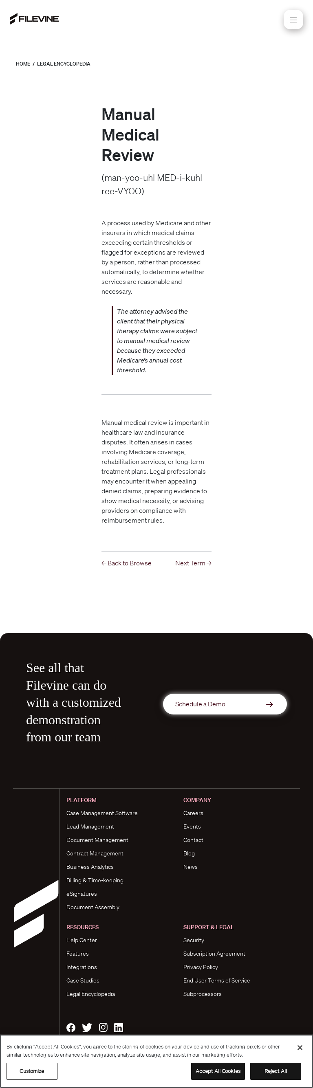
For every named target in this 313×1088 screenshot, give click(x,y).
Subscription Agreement (214, 953)
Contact (193, 840)
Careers (193, 813)
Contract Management (94, 853)
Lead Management (90, 826)
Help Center (81, 940)
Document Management (97, 840)
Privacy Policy (200, 967)
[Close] (300, 1048)
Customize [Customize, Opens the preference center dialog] (32, 1071)
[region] (156, 1061)
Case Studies (82, 980)
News (190, 866)
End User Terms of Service (216, 980)
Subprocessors (202, 994)
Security (193, 940)
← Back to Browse (126, 563)
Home (23, 63)
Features (77, 953)
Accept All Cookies (218, 1071)
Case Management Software (102, 813)
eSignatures (81, 893)
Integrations (81, 967)
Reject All (276, 1071)
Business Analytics (90, 866)
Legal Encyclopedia (63, 63)
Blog (189, 853)
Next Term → (193, 563)
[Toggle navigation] (293, 19)
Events (192, 826)
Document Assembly (92, 907)
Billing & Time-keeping (94, 880)
